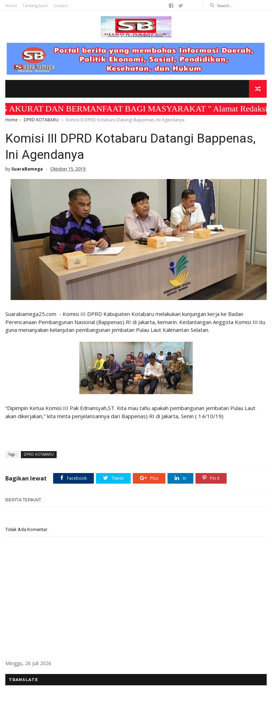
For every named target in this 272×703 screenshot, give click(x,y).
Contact (60, 5)
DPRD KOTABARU (41, 120)
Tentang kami (35, 5)
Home (11, 5)
